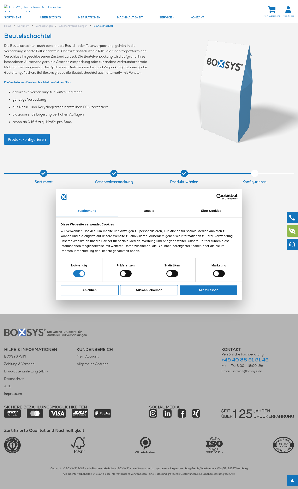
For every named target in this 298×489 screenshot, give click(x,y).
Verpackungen (44, 26)
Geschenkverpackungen (73, 26)
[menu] (149, 17)
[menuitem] (21, 17)
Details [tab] (149, 210)
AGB (7, 386)
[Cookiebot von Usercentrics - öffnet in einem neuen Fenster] (219, 197)
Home (8, 26)
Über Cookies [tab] (211, 210)
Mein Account (88, 356)
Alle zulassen (208, 290)
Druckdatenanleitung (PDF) (26, 371)
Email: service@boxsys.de (241, 371)
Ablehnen (89, 290)
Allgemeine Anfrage (92, 364)
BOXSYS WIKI (15, 356)
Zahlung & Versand (19, 364)
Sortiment (23, 26)
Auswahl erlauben (149, 290)
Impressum (13, 393)
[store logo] (38, 9)
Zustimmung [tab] (87, 210)
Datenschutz (14, 379)
